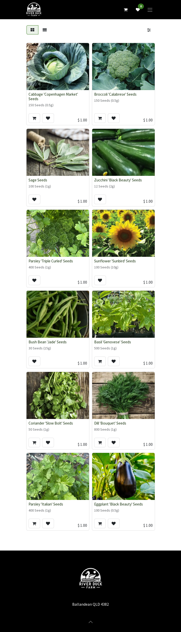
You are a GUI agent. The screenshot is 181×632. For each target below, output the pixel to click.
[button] (34, 118)
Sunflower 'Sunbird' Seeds (115, 261)
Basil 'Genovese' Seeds (112, 342)
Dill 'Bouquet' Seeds (110, 423)
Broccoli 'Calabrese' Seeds (115, 94)
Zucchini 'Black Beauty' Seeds (118, 180)
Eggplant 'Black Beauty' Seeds (118, 504)
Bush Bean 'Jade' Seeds (48, 342)
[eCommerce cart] (126, 10)
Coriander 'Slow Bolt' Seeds (51, 423)
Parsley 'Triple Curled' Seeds (51, 261)
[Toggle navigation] (150, 9)
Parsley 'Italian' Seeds (46, 504)
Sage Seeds (38, 180)
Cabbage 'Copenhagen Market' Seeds (53, 96)
